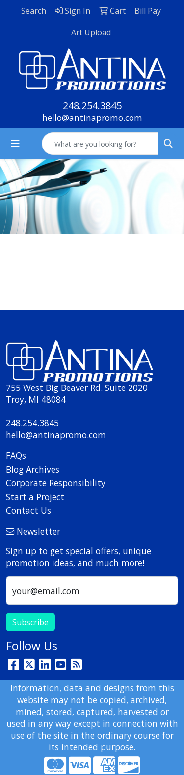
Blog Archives (32, 469)
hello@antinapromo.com (92, 117)
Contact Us (28, 510)
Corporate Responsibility (55, 483)
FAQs (16, 455)
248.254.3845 (92, 105)
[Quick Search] (100, 143)
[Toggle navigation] (15, 143)
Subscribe (30, 622)
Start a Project (35, 497)
